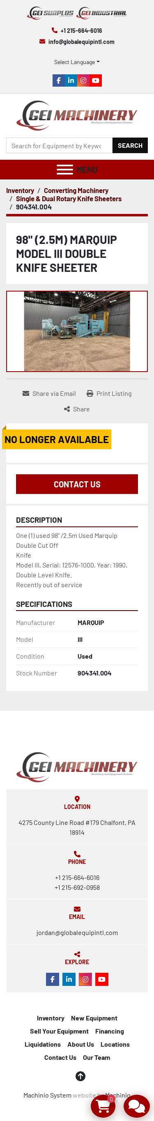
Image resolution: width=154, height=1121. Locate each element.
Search (130, 145)
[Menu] (65, 169)
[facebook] (59, 80)
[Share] (77, 409)
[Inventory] (20, 190)
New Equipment (94, 1018)
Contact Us (77, 484)
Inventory (50, 1018)
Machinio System (47, 1095)
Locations (115, 1044)
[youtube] (96, 80)
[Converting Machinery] (76, 190)
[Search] (59, 145)
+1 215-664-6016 (81, 30)
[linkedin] (71, 80)
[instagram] (83, 80)
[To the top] (80, 1076)
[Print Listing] (109, 393)
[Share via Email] (49, 393)
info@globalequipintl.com (81, 41)
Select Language (74, 61)
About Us (80, 1044)
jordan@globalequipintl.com (77, 932)
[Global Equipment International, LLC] (77, 766)
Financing (109, 1031)
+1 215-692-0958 (77, 887)
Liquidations (43, 1044)
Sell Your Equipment (59, 1031)
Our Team (96, 1057)
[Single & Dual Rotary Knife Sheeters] (69, 198)
